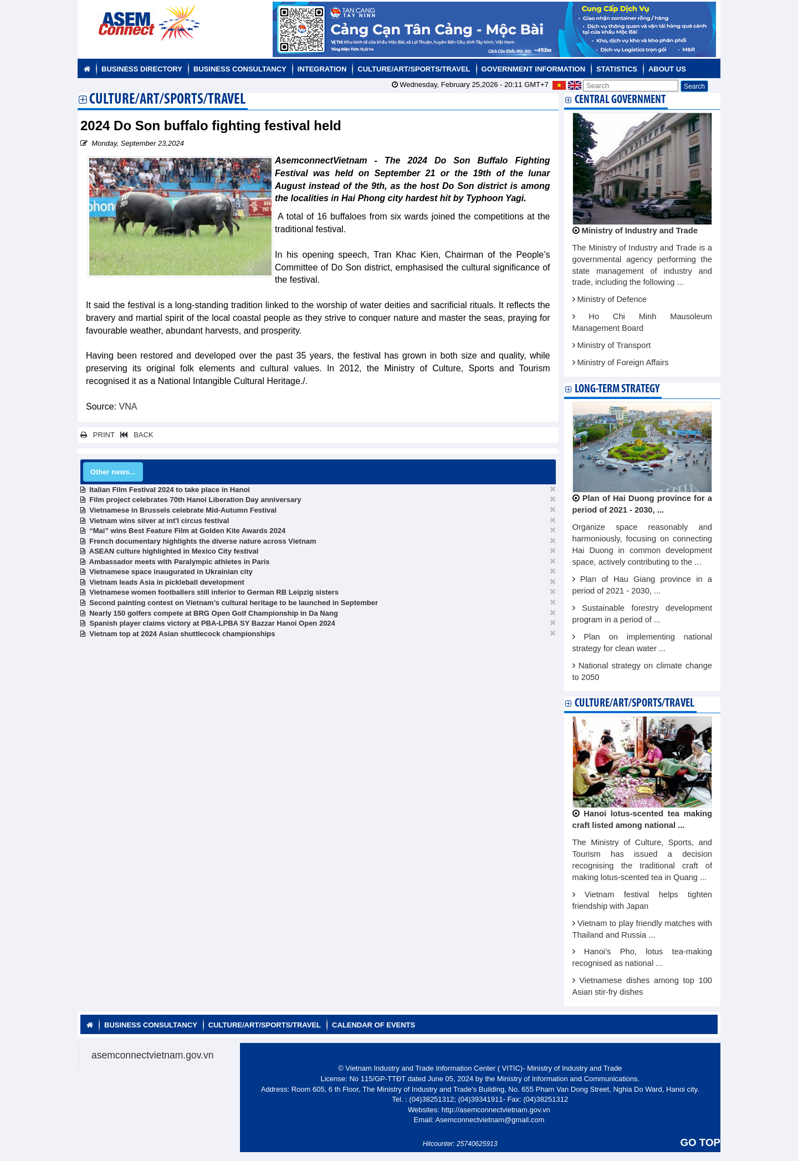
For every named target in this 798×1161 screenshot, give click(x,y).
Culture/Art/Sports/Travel (413, 69)
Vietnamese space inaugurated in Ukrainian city (171, 571)
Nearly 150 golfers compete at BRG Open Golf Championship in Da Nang (213, 613)
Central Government (620, 100)
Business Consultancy (240, 69)
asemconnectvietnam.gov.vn (152, 1055)
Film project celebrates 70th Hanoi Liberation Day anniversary (195, 499)
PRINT (97, 435)
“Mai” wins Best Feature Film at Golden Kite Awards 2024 (187, 530)
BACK (134, 435)
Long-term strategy (617, 389)
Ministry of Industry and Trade (640, 230)
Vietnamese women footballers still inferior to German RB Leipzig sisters (214, 592)
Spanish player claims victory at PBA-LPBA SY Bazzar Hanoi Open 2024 (212, 623)
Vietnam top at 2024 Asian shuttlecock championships (182, 634)
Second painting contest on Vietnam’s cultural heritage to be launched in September (233, 603)
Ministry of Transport (614, 345)
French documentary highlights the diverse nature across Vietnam (202, 541)
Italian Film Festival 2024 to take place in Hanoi (169, 489)
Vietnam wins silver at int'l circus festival (159, 520)
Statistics (616, 69)
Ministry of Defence (612, 299)
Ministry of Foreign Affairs (623, 362)
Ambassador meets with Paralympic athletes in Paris (179, 562)
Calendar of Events (373, 1025)
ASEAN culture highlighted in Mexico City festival (174, 551)
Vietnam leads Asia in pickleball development (166, 582)
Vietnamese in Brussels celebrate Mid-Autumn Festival (183, 510)
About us (667, 69)
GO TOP (700, 1142)
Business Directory (141, 69)
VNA (128, 406)
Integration (322, 69)
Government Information (534, 69)
